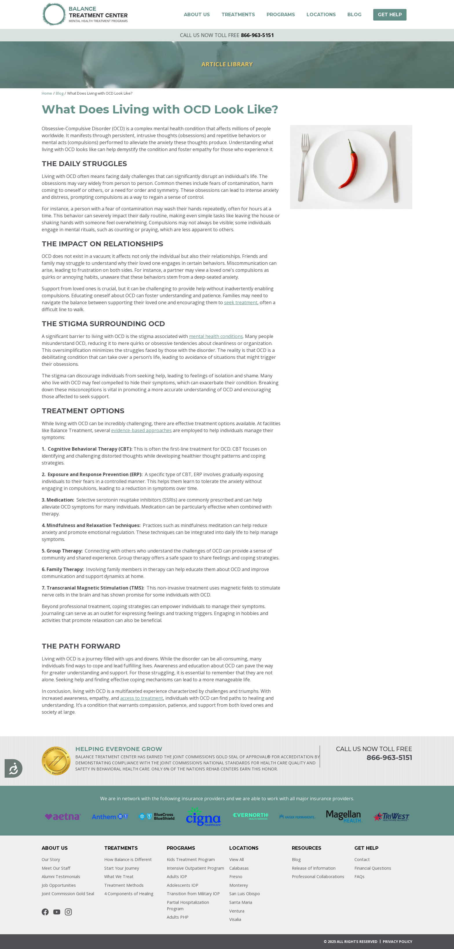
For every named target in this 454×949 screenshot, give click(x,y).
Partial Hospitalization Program (188, 905)
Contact (362, 859)
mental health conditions (216, 336)
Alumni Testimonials (61, 876)
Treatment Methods (124, 885)
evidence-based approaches (141, 430)
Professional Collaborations (318, 876)
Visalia (235, 919)
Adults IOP (177, 876)
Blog (59, 93)
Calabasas (239, 868)
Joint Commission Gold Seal (68, 893)
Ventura (236, 911)
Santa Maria (240, 902)
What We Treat (118, 876)
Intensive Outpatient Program (195, 868)
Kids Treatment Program (191, 859)
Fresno (235, 876)
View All (236, 859)
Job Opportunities (59, 885)
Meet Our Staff (56, 868)
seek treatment (240, 302)
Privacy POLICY (397, 941)
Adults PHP (177, 917)
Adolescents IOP (182, 885)
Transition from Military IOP (193, 893)
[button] (197, 15)
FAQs (359, 876)
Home (47, 93)
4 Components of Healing (128, 893)
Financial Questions (372, 868)
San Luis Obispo (244, 893)
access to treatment (141, 698)
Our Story (51, 859)
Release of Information (314, 868)
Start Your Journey (121, 868)
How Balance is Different (128, 859)
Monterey (238, 885)
